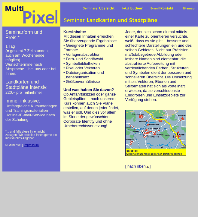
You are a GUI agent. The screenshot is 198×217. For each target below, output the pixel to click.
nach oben (138, 166)
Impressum (31, 145)
